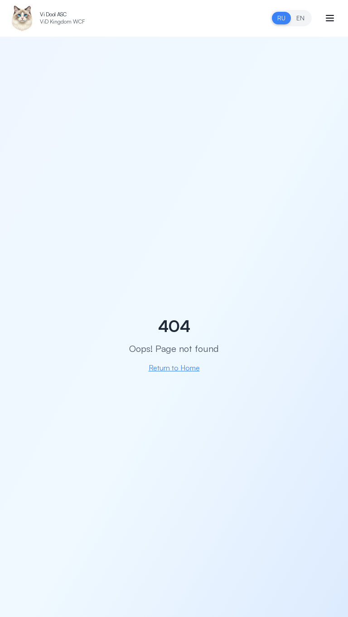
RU (281, 18)
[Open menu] (330, 18)
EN (300, 18)
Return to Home (174, 367)
